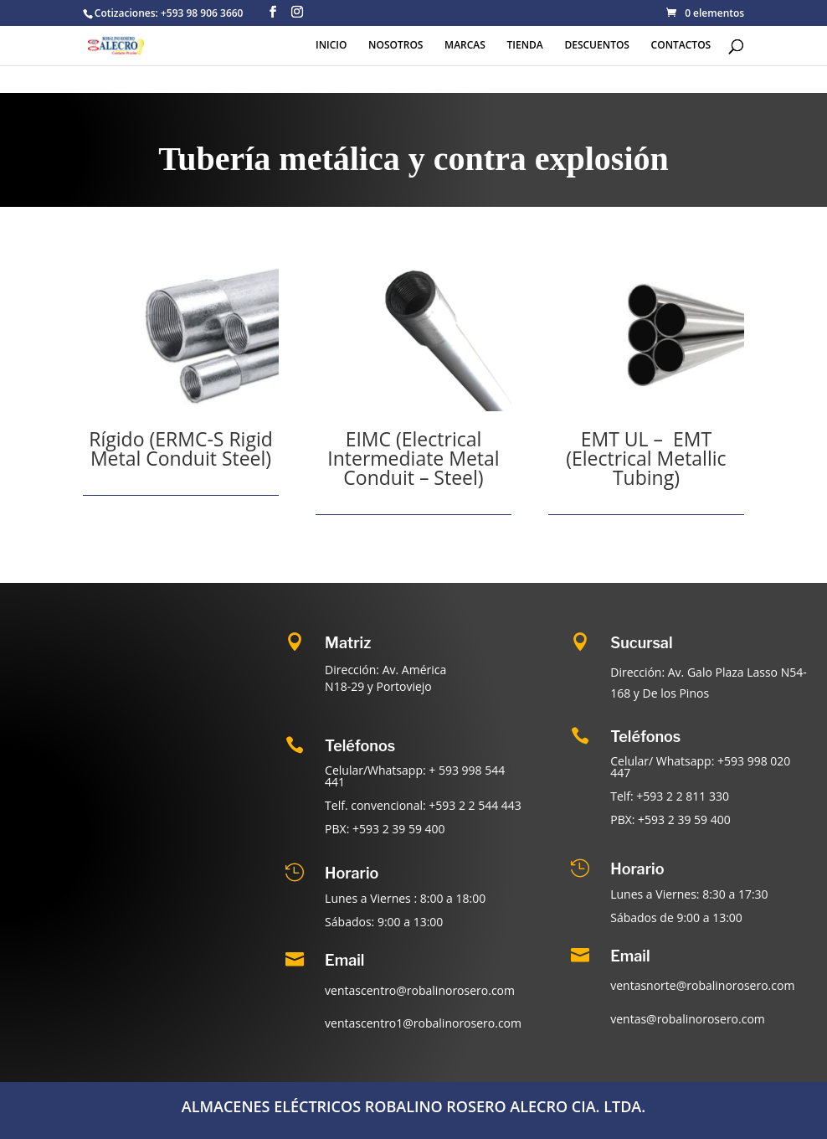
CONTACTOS (681, 45)
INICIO (331, 45)
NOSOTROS (395, 45)
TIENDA (525, 45)
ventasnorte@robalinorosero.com (702, 985)
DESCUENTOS (596, 45)
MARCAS (464, 45)
